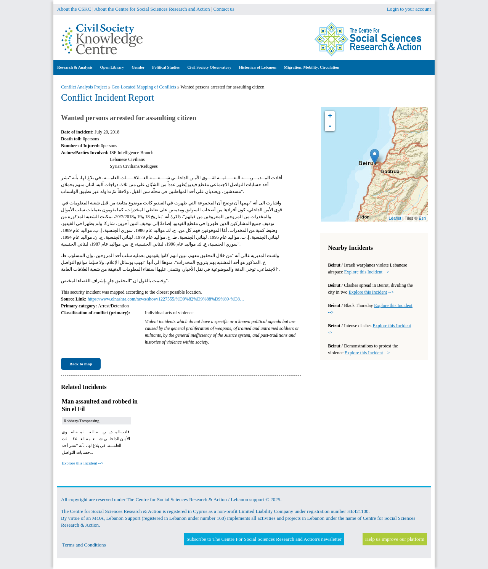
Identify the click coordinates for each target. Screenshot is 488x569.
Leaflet (394, 218)
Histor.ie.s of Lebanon (257, 67)
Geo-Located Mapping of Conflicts (144, 87)
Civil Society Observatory (209, 67)
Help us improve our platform (394, 539)
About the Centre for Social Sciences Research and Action (152, 9)
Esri (422, 218)
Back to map (80, 364)
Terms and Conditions (84, 545)
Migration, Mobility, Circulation (311, 67)
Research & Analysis (75, 67)
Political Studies (166, 67)
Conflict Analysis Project (84, 87)
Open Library (112, 67)
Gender (138, 67)
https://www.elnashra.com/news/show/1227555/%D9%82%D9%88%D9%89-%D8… (166, 299)
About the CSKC (74, 9)
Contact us (224, 9)
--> (82, 463)
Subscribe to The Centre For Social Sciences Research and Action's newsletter (263, 539)
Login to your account (409, 9)
